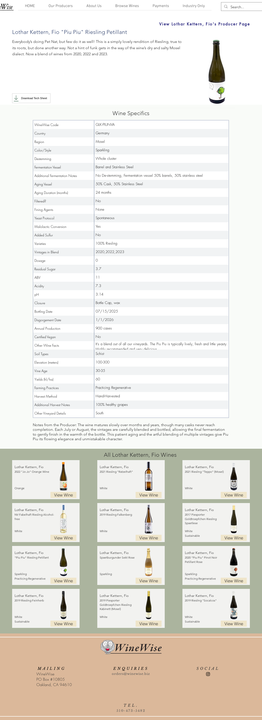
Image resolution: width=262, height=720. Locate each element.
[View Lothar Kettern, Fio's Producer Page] (166, 24)
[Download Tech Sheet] (31, 98)
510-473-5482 (130, 711)
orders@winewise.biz (131, 674)
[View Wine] (63, 495)
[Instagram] (208, 674)
